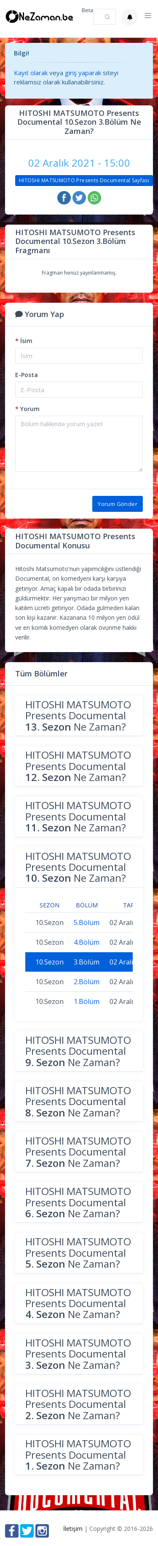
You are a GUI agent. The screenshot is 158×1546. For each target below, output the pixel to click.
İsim (23, 341)
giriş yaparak (83, 72)
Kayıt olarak (31, 72)
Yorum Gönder (117, 504)
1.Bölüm (86, 1001)
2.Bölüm (86, 981)
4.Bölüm (86, 942)
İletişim (73, 1529)
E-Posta (26, 375)
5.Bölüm (86, 922)
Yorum (27, 409)
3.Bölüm (86, 962)
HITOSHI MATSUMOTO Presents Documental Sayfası (84, 180)
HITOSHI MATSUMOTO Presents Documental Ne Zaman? (78, 715)
